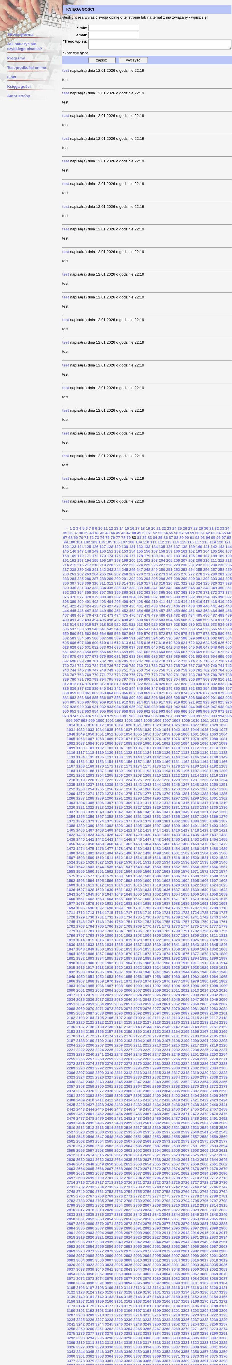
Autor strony (15, 96)
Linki (8, 77)
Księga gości (16, 86)
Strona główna (17, 34)
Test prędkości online (23, 67)
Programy (13, 58)
